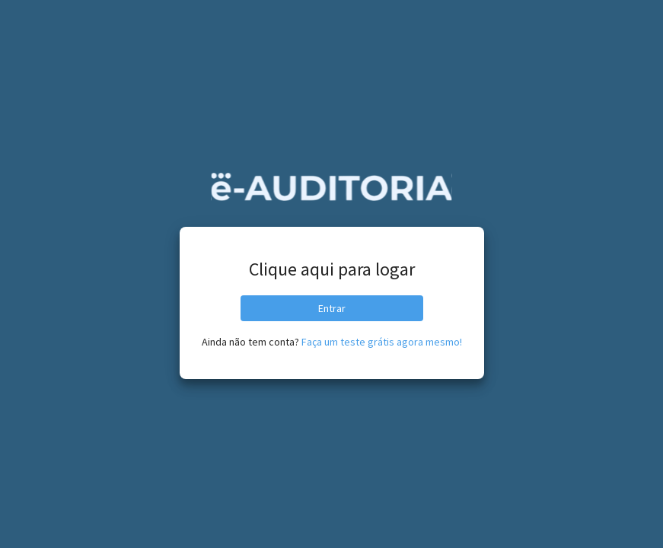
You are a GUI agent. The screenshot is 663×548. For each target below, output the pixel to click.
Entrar (332, 308)
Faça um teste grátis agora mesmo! (381, 342)
